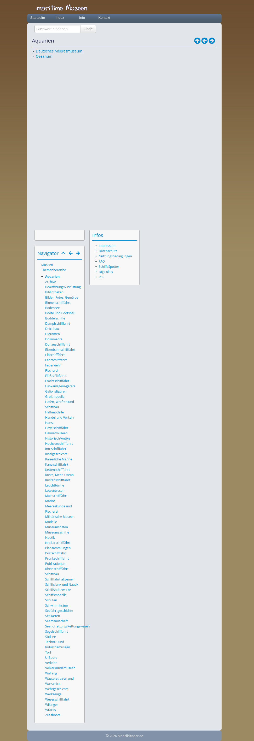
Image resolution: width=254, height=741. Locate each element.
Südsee (50, 637)
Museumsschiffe (57, 532)
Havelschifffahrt (56, 428)
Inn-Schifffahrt (55, 449)
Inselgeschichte (56, 454)
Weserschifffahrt (57, 699)
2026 (113, 736)
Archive (50, 282)
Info (82, 18)
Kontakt (104, 18)
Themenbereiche (53, 270)
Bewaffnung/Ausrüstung (63, 287)
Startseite (37, 18)
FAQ (102, 261)
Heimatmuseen (56, 433)
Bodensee (52, 308)
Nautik (50, 537)
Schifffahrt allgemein (60, 579)
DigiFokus (106, 272)
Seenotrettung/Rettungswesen (67, 626)
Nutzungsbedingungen (115, 256)
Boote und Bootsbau (60, 313)
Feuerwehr (53, 365)
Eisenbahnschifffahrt (60, 349)
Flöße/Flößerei (55, 376)
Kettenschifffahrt (57, 469)
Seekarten (52, 616)
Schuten (51, 600)
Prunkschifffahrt (57, 558)
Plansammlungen (58, 548)
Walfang (51, 673)
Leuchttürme (54, 485)
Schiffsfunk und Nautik (61, 584)
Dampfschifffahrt (57, 323)
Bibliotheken (54, 292)
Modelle (51, 522)
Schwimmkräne (56, 605)
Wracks (50, 710)
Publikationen (55, 563)
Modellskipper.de (130, 736)
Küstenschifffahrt (57, 480)
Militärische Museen (59, 516)
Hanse (49, 422)
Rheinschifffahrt (56, 569)
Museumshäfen (56, 527)
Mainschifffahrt (56, 496)
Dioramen (52, 334)
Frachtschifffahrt (57, 381)
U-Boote (51, 657)
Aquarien (52, 276)
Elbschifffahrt (55, 355)
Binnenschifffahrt (58, 302)
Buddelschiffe (55, 318)
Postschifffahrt (56, 553)
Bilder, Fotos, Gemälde (61, 297)
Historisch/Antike (57, 438)
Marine (50, 501)
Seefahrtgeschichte (59, 610)
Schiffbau (52, 574)
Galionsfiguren (56, 391)
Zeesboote (53, 715)
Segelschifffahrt (56, 631)
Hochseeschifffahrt (59, 443)
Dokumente (53, 339)
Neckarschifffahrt (58, 543)
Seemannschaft (56, 621)
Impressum (107, 246)
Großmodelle (55, 396)
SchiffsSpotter (109, 266)
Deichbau (52, 329)
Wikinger (51, 704)
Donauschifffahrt (57, 344)
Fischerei (51, 370)
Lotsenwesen (54, 490)
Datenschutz (108, 251)
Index (60, 18)
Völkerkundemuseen (60, 668)
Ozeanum (44, 56)
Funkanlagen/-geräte (60, 386)
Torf (48, 652)
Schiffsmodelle (56, 595)
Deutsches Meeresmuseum (59, 51)
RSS (101, 277)
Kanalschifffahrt (56, 464)
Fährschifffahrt (56, 360)
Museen (47, 265)
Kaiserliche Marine (58, 459)
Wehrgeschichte (56, 689)
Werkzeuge (53, 694)
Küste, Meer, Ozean (59, 475)
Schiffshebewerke (58, 590)
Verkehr (51, 663)
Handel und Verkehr (59, 417)
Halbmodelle (54, 412)
